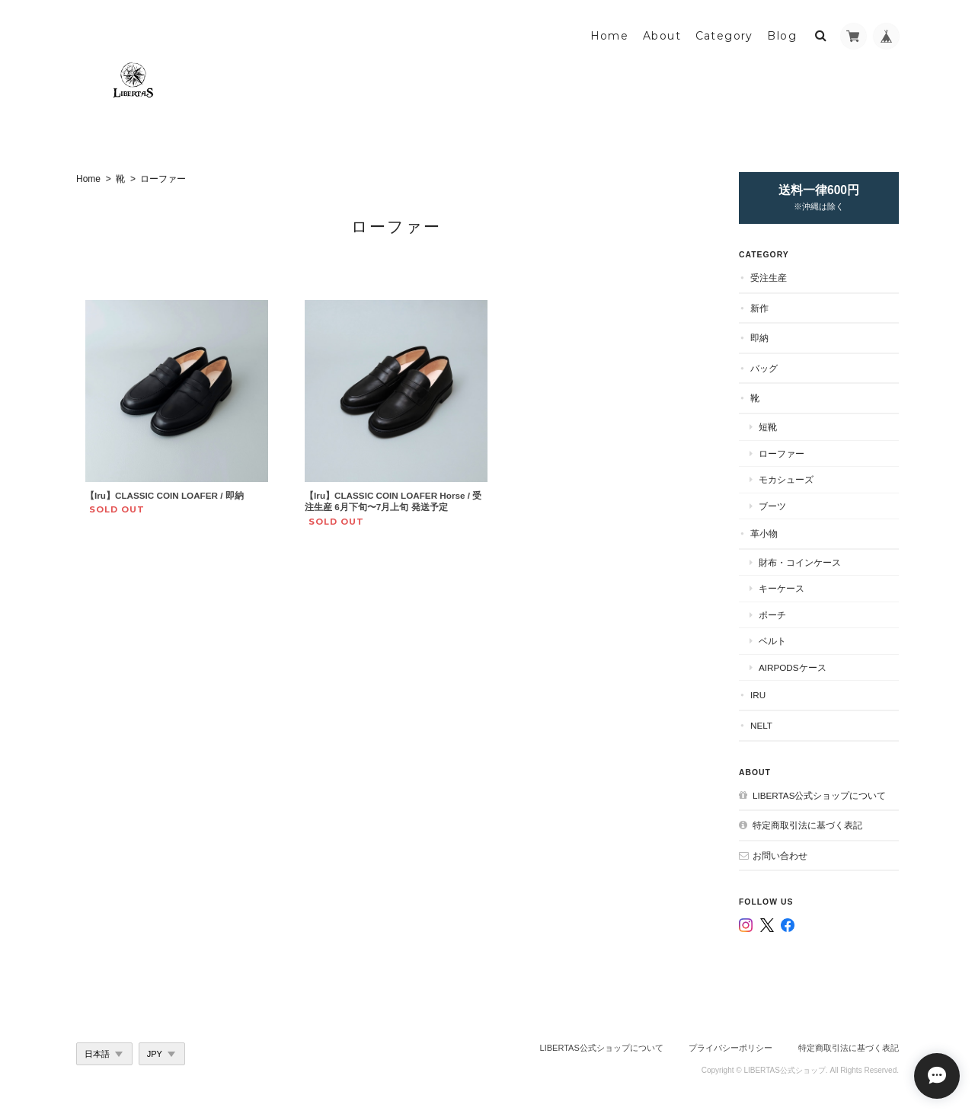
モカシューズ (786, 479)
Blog (782, 36)
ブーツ (772, 506)
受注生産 (768, 277)
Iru (758, 695)
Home (609, 36)
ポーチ (772, 615)
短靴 (768, 427)
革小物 (764, 533)
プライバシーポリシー (730, 1047)
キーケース (781, 588)
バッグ (764, 368)
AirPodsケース (792, 667)
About (662, 36)
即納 (759, 338)
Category (724, 36)
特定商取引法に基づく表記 (807, 825)
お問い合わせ (780, 855)
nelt (761, 725)
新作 (759, 308)
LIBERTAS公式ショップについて (819, 795)
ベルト (772, 641)
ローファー (781, 453)
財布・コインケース (800, 562)
